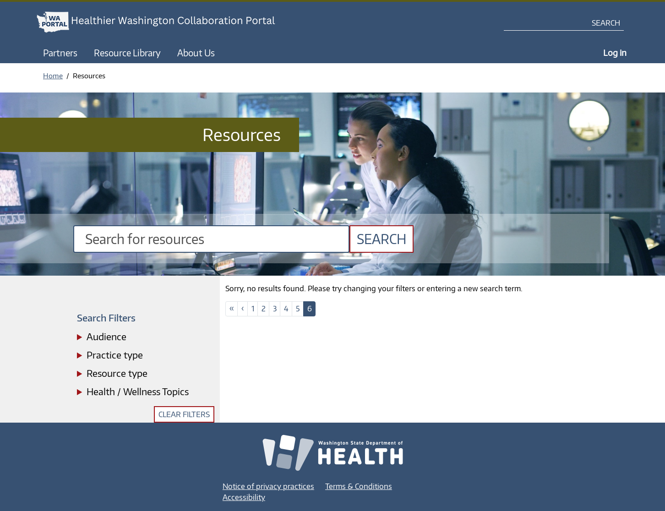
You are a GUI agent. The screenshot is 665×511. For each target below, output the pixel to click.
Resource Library (127, 52)
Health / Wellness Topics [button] (138, 391)
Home (53, 75)
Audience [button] (106, 336)
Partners (60, 52)
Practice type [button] (115, 354)
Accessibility (244, 497)
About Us (196, 52)
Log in (615, 52)
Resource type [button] (117, 373)
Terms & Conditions (358, 486)
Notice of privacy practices (268, 486)
